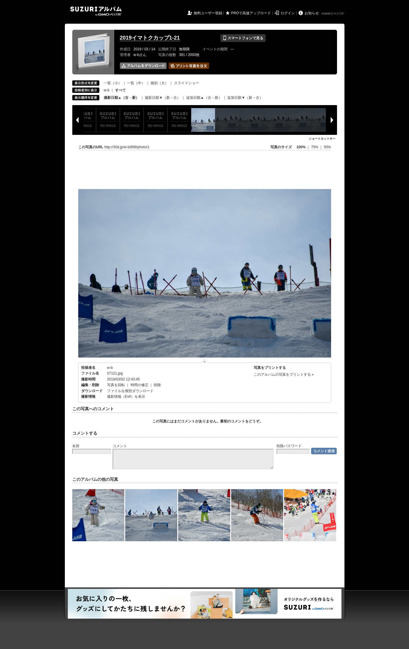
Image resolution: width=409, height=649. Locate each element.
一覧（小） (113, 83)
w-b (106, 90)
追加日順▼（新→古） (245, 98)
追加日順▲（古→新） (204, 98)
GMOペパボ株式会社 (333, 14)
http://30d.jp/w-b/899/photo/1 (127, 147)
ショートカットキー (322, 138)
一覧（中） (136, 83)
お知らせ (312, 13)
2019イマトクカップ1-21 (150, 38)
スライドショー (186, 83)
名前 (75, 446)
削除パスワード (289, 446)
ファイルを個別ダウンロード (130, 391)
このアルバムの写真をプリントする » (284, 374)
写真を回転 (116, 385)
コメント (120, 446)
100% (300, 147)
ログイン (287, 13)
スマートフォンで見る (243, 38)
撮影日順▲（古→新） (122, 98)
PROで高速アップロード (251, 13)
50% (327, 147)
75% (315, 147)
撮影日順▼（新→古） (163, 98)
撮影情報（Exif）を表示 (126, 396)
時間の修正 (139, 385)
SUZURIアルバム (96, 11)
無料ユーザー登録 (208, 13)
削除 (157, 385)
